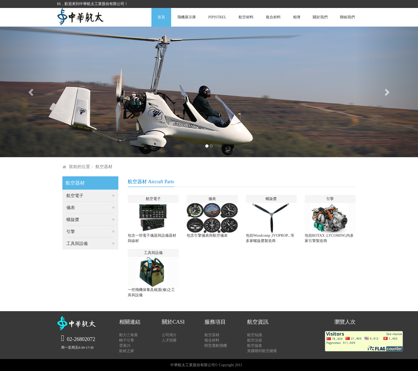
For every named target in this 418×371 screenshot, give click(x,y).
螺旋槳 (72, 219)
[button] (31, 92)
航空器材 (211, 335)
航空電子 (74, 195)
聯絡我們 (347, 17)
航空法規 (254, 340)
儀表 (70, 207)
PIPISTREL (217, 17)
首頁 (161, 17)
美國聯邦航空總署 (262, 351)
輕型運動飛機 (215, 346)
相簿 (296, 17)
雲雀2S (125, 346)
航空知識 (254, 335)
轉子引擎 (126, 340)
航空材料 (246, 17)
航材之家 (126, 351)
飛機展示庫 (186, 17)
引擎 (70, 231)
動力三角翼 (128, 335)
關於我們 (320, 17)
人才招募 (169, 340)
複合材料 (273, 17)
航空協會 (254, 346)
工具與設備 (77, 243)
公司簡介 (169, 335)
